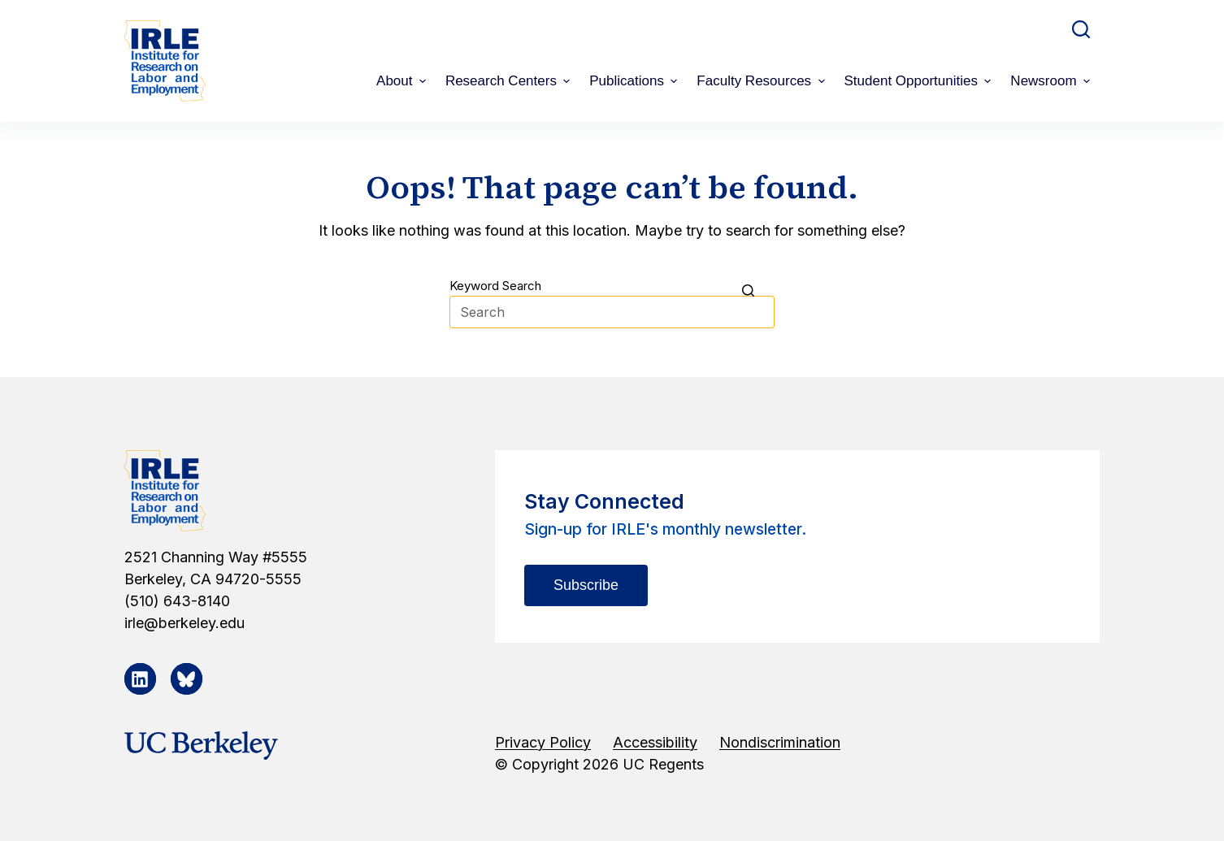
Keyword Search (495, 285)
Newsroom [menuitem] (1052, 81)
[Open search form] (1081, 29)
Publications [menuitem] (635, 81)
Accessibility (655, 742)
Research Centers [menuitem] (509, 81)
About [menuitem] (403, 81)
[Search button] (758, 290)
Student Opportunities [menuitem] (920, 81)
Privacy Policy (543, 742)
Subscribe (586, 585)
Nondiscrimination (779, 742)
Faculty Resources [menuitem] (762, 81)
